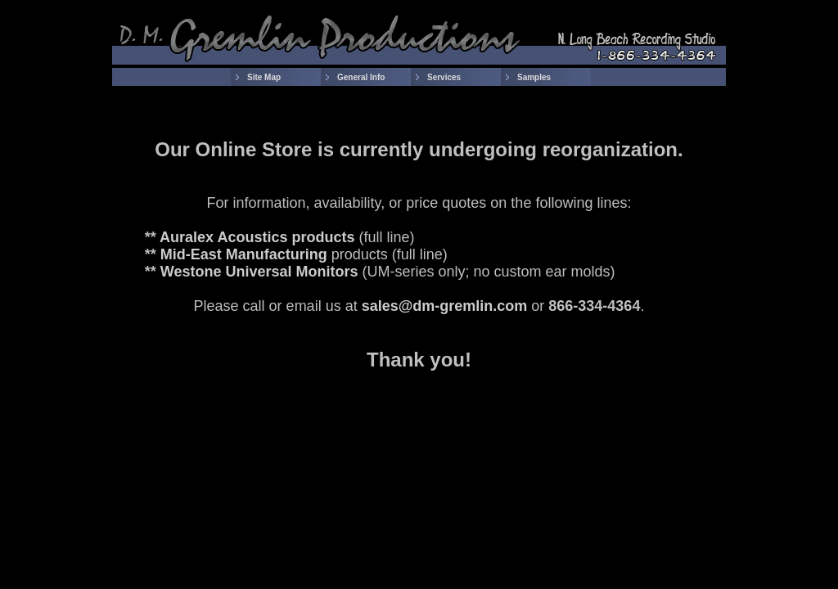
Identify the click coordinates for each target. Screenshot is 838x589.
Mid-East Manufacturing (243, 254)
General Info (361, 77)
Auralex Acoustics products (257, 237)
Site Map (264, 77)
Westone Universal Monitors (259, 271)
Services (444, 77)
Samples (534, 77)
